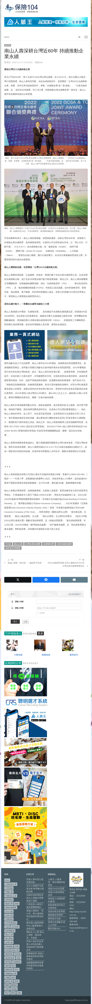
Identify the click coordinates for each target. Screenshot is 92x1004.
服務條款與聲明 (55, 915)
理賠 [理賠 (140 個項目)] (7, 966)
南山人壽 (18, 544)
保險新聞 (8, 45)
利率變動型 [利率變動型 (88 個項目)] (10, 931)
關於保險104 (54, 928)
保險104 (39, 62)
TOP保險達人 (13, 633)
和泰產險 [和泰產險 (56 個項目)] (9, 946)
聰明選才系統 (54, 918)
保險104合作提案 (56, 888)
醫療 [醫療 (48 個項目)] (7, 985)
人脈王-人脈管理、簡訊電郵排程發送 (56, 882)
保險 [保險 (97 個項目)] (17, 904)
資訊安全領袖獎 (12, 548)
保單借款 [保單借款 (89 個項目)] (9, 900)
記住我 (40, 613)
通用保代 (73, 655)
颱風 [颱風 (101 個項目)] (13, 993)
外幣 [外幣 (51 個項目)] (17, 946)
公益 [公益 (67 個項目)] (7, 927)
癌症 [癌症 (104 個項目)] (13, 966)
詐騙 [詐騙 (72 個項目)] (7, 977)
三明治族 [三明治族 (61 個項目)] (9, 888)
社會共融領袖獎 (64, 544)
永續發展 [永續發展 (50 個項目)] (17, 962)
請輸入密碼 (19, 608)
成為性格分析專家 (56, 911)
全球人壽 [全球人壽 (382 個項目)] (9, 915)
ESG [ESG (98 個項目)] (7, 880)
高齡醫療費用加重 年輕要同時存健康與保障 (34, 965)
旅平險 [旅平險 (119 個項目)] (8, 962)
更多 (40, 633)
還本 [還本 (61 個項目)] (17, 981)
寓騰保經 (46, 655)
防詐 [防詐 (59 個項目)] (7, 993)
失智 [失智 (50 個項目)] (7, 950)
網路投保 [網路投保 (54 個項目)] (9, 970)
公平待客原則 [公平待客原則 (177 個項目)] (10, 923)
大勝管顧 (18, 655)
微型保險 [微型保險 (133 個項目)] (9, 954)
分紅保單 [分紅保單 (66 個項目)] (15, 927)
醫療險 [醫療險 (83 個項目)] (14, 985)
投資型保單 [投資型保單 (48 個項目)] (10, 958)
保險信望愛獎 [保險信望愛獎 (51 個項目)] (10, 907)
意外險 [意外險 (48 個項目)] (18, 954)
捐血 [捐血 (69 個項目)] (19, 958)
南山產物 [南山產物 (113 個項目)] (9, 938)
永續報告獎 (48, 544)
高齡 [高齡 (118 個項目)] (19, 993)
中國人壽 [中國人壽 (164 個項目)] (9, 892)
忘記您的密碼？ (74, 594)
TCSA (8, 544)
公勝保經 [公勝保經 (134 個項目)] (9, 919)
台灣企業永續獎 (32, 544)
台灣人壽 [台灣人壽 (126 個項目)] (9, 942)
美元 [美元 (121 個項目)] (17, 970)
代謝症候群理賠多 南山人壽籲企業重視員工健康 (34, 898)
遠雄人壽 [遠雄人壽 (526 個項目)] (9, 981)
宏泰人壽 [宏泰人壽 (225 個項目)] (15, 950)
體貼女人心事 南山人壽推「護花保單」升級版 (35, 935)
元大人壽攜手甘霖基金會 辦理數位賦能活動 (35, 888)
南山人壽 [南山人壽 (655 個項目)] (9, 935)
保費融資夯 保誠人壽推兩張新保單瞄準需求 (35, 956)
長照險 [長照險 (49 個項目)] (14, 989)
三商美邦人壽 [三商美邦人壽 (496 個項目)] (10, 884)
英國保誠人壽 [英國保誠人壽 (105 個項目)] (10, 974)
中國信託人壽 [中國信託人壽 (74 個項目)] (10, 896)
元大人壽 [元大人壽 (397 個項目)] (9, 911)
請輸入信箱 (19, 602)
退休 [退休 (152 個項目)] (13, 977)
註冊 (25, 622)
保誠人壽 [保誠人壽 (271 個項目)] (9, 904)
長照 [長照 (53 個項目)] (7, 989)
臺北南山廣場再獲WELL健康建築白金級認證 (34, 926)
